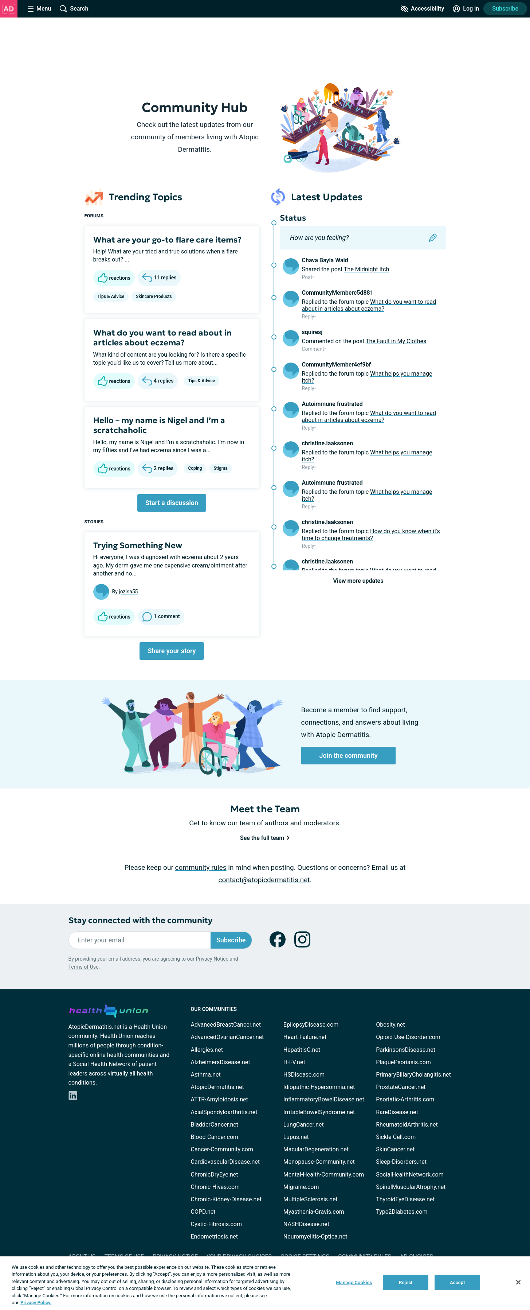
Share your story (172, 651)
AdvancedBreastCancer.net (226, 1024)
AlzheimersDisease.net (220, 1062)
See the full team (265, 837)
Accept (457, 1282)
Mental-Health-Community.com (323, 1174)
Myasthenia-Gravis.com (313, 1211)
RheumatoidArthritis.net (407, 1124)
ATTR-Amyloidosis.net (219, 1099)
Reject (406, 1282)
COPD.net (203, 1211)
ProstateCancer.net (400, 1087)
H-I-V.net (294, 1062)
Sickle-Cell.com (396, 1136)
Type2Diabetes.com (401, 1211)
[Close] (518, 1282)
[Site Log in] (465, 9)
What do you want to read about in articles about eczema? (162, 338)
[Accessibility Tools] (422, 9)
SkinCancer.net (395, 1149)
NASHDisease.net (306, 1224)
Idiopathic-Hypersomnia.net (319, 1087)
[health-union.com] (108, 1009)
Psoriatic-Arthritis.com (405, 1099)
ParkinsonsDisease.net (405, 1049)
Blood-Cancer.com (215, 1136)
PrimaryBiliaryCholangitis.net (413, 1074)
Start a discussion (171, 503)
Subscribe (505, 8)
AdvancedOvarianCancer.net (227, 1037)
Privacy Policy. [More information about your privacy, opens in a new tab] (35, 1302)
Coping (195, 468)
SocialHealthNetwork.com (410, 1174)
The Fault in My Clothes (396, 341)
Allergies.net (207, 1049)
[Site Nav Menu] (39, 9)
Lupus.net (296, 1136)
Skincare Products (154, 296)
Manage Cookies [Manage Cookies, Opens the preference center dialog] (354, 1282)
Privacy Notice (212, 959)
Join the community (348, 755)
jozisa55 (128, 591)
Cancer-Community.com (222, 1149)
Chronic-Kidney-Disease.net (226, 1199)
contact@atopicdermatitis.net (264, 880)
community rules (201, 867)
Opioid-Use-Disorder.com (408, 1037)
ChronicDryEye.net (214, 1174)
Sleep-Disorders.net (401, 1161)
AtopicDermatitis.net (217, 1087)
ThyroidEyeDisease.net (405, 1199)
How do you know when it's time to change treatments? (371, 535)
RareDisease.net (397, 1112)
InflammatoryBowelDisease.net (323, 1099)
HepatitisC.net (301, 1049)
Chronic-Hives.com (215, 1186)
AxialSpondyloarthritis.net (224, 1112)
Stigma (220, 468)
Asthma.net (206, 1074)
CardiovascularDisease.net (225, 1161)
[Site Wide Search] (74, 9)
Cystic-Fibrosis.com (216, 1224)
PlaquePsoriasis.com (403, 1062)
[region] (265, 1283)
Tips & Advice (111, 296)
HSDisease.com (304, 1074)
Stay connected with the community (140, 920)
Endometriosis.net (214, 1236)
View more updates (358, 580)
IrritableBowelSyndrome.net (319, 1112)
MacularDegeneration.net (316, 1149)
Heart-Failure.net (304, 1037)
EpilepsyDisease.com (310, 1024)
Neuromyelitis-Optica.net (315, 1236)
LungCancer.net (303, 1124)
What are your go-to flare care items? (167, 240)
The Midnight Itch (366, 269)
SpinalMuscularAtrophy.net (410, 1186)
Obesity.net (390, 1024)
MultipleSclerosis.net (310, 1199)
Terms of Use (83, 967)
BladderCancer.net (215, 1124)
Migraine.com (301, 1186)
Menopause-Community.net (319, 1161)
